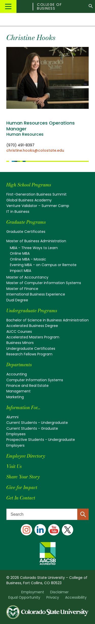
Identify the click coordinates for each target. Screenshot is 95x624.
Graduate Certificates (25, 231)
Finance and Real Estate (27, 385)
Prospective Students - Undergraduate (40, 439)
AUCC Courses (19, 331)
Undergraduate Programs (31, 310)
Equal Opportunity (24, 597)
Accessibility (76, 597)
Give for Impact (21, 487)
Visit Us (14, 466)
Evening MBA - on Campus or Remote (43, 264)
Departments (19, 364)
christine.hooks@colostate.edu (35, 150)
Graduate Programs (26, 222)
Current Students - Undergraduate (37, 422)
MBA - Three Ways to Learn (34, 247)
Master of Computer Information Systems (43, 282)
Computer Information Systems (34, 380)
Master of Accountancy (27, 277)
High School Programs (28, 184)
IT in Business (17, 211)
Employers (15, 445)
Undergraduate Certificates (30, 348)
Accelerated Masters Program (32, 337)
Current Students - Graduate (32, 428)
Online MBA (20, 253)
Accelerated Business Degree (32, 325)
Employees (16, 434)
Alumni (12, 417)
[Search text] (47, 514)
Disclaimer (59, 592)
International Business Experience (35, 294)
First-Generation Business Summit (36, 194)
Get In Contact (20, 497)
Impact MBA (20, 270)
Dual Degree (17, 300)
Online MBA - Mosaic (28, 259)
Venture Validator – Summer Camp (37, 205)
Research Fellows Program (29, 354)
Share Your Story (23, 476)
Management (18, 391)
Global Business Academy (29, 200)
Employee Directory (25, 456)
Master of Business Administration (36, 241)
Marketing (15, 397)
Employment (32, 592)
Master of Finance (22, 288)
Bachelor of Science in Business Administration (47, 320)
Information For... (23, 407)
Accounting (16, 374)
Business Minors (20, 342)
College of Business (49, 6)
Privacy (52, 597)
